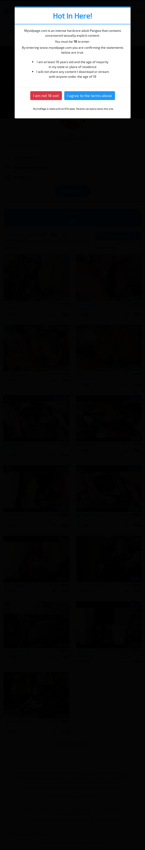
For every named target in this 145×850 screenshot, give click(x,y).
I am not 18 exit (46, 95)
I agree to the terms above (89, 95)
